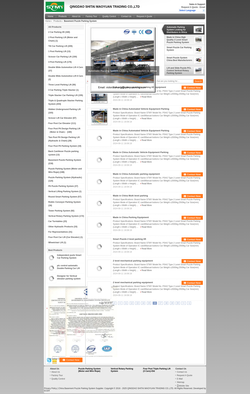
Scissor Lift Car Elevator (60, 118)
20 (178, 303)
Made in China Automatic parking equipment (136, 174)
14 (143, 303)
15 (149, 303)
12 (132, 303)
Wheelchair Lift (55, 242)
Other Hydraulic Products (60, 226)
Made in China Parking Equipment (131, 217)
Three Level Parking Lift (60, 85)
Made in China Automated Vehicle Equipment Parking (141, 109)
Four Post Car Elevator (59, 123)
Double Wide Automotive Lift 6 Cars (65, 76)
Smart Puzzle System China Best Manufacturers (179, 59)
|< (114, 303)
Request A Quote (189, 7)
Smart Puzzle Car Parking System (179, 48)
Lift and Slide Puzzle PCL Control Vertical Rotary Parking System (179, 70)
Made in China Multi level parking (130, 195)
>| (189, 303)
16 (155, 303)
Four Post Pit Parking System (62, 146)
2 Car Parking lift (56, 32)
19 (172, 303)
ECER (47, 391)
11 (126, 303)
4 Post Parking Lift (57, 62)
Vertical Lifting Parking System (63, 191)
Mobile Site (183, 386)
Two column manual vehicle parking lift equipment (139, 87)
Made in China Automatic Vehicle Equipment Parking (140, 152)
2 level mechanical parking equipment (133, 260)
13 (137, 303)
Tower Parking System (59, 211)
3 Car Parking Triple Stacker (61, 90)
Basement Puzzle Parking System (64, 160)
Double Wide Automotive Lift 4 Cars (65, 67)
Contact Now (194, 87)
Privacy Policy (50, 388)
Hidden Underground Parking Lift (64, 109)
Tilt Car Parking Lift (57, 46)
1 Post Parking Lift (57, 51)
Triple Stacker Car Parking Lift (63, 95)
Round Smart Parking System (62, 197)
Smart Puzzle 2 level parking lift (129, 239)
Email (202, 7)
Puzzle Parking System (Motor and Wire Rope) (89, 370)
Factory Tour (91, 16)
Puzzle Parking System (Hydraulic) (65, 177)
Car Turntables (55, 221)
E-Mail (180, 379)
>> (183, 303)
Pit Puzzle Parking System (61, 186)
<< (120, 303)
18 (166, 303)
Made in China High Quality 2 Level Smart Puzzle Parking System (178, 40)
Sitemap (180, 382)
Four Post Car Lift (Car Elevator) (64, 237)
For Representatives (58, 232)
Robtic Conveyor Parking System (64, 202)
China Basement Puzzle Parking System (76, 388)
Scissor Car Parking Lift (60, 57)
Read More (147, 97)
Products (63, 16)
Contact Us (126, 16)
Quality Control (109, 16)
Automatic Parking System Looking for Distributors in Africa (177, 29)
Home (50, 16)
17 (160, 303)
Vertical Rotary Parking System (63, 216)
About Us (76, 16)
